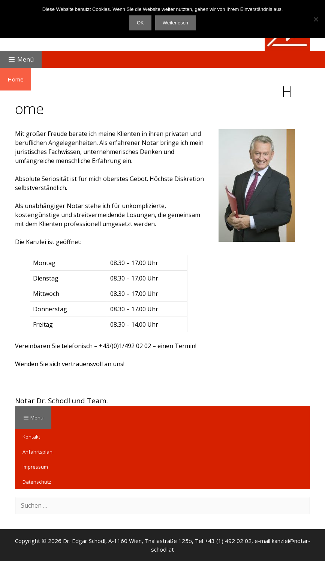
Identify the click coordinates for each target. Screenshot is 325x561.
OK (140, 23)
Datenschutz (36, 481)
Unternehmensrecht (180, 79)
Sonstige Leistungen (248, 79)
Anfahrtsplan (37, 451)
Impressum (35, 466)
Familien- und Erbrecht (67, 79)
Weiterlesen (175, 23)
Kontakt (31, 436)
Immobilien (125, 79)
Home (15, 79)
